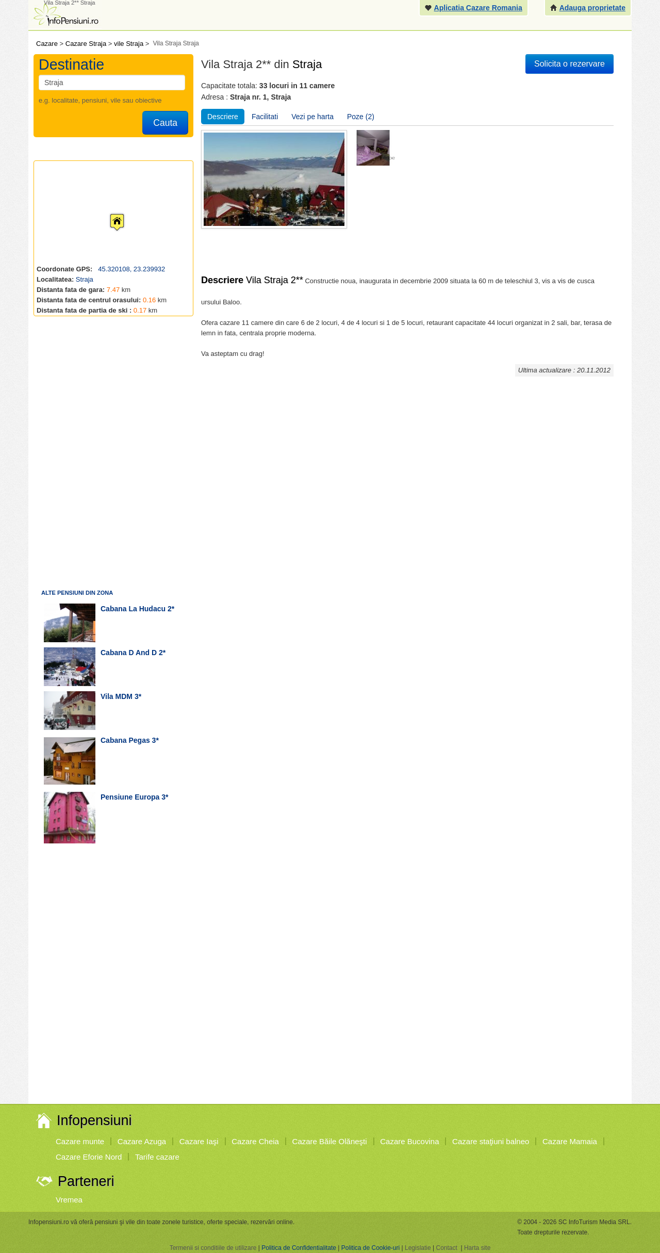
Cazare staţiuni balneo (490, 1141)
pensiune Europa (130, 797)
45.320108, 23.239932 (131, 269)
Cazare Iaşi (199, 1141)
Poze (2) (360, 116)
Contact (446, 1247)
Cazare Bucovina (409, 1141)
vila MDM (117, 696)
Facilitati (265, 116)
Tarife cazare (157, 1157)
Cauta (165, 123)
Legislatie (418, 1247)
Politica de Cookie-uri (370, 1247)
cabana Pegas (125, 740)
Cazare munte (80, 1141)
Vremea (69, 1199)
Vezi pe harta (312, 116)
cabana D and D (129, 652)
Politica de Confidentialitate (298, 1247)
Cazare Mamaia (569, 1141)
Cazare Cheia (255, 1141)
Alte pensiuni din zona (77, 593)
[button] (109, 212)
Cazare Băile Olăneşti (329, 1141)
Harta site (477, 1247)
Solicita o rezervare (569, 63)
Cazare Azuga (142, 1141)
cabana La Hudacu (133, 609)
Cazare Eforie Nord (89, 1157)
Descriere (222, 116)
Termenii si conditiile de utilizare (213, 1247)
